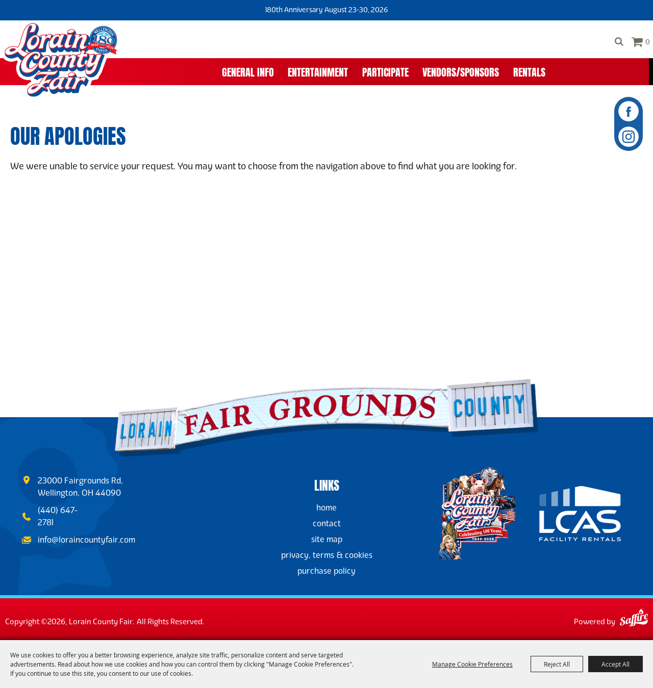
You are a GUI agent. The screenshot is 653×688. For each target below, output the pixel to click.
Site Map (326, 539)
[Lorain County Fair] (60, 60)
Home (326, 508)
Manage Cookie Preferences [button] (472, 664)
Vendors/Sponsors (460, 71)
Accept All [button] (615, 664)
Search (618, 41)
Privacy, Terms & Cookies (326, 555)
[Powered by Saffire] (634, 619)
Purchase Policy (326, 571)
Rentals (529, 71)
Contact (327, 523)
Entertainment (318, 71)
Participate (385, 71)
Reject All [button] (557, 664)
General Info (248, 71)
